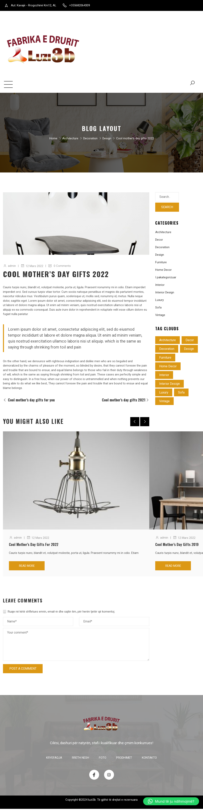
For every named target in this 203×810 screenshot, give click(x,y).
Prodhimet (67, 85)
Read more (27, 567)
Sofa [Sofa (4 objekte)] (181, 393)
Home (53, 140)
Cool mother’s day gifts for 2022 (33, 545)
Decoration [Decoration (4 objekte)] (166, 350)
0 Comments (62, 267)
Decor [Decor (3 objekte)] (190, 341)
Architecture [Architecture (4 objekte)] (167, 341)
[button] (171, 801)
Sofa (158, 308)
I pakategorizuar (165, 278)
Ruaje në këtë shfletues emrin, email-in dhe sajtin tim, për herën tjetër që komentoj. (61, 613)
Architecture (70, 140)
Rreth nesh (32, 85)
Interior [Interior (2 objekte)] (164, 376)
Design (106, 140)
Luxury (159, 301)
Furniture (161, 263)
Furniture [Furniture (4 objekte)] (165, 359)
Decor (159, 241)
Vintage (160, 316)
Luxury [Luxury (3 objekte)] (163, 393)
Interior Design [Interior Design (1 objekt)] (169, 385)
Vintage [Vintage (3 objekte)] (164, 402)
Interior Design (164, 293)
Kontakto (89, 85)
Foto (49, 85)
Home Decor (163, 271)
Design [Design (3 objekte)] (189, 350)
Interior (160, 286)
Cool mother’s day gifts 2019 (177, 545)
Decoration (90, 140)
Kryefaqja (11, 85)
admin (12, 267)
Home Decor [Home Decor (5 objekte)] (168, 367)
